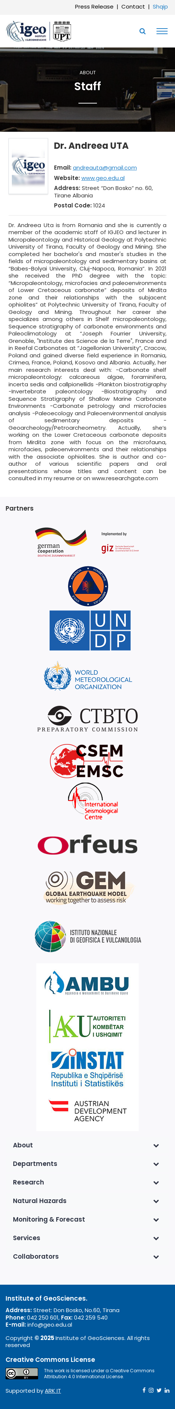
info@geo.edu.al (49, 1324)
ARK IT (53, 1391)
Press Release (94, 6)
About (88, 73)
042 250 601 (42, 1317)
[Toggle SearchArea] (142, 31)
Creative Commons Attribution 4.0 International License (99, 1373)
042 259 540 (91, 1317)
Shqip (160, 6)
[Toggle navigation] (160, 31)
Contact (133, 6)
